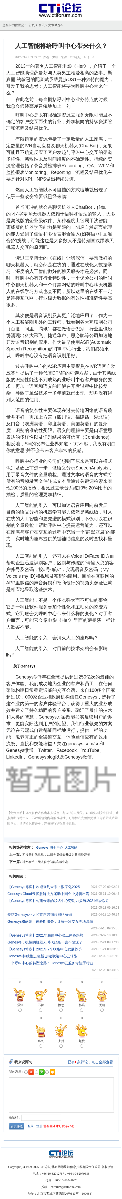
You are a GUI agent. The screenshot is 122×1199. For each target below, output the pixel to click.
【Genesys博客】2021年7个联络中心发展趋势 (44, 949)
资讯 (41, 25)
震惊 (20, 1008)
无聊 (102, 1008)
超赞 (82, 1044)
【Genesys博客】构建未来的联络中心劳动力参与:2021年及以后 (58, 901)
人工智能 (71, 847)
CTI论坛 (75, 57)
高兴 (41, 1044)
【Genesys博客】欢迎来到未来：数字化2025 (43, 887)
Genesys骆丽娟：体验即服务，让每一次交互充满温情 (50, 921)
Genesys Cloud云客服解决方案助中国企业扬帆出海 (48, 894)
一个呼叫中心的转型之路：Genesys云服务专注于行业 (50, 963)
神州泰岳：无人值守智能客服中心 (45, 862)
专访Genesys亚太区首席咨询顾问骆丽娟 (39, 914)
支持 (61, 1044)
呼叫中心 (56, 847)
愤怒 (61, 1008)
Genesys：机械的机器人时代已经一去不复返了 (45, 942)
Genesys (42, 847)
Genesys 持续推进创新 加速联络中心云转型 (42, 956)
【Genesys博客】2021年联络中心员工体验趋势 (45, 935)
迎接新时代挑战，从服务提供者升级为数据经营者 (56, 855)
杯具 (82, 1008)
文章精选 (54, 25)
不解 (41, 1008)
